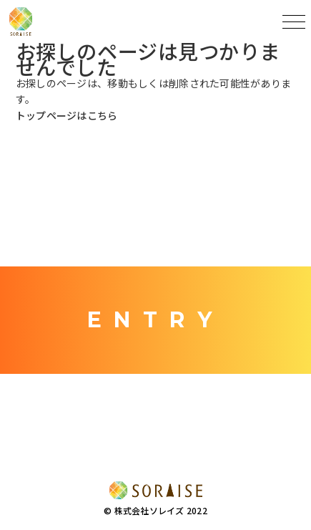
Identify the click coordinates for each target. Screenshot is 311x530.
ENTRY (155, 320)
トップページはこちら (67, 115)
